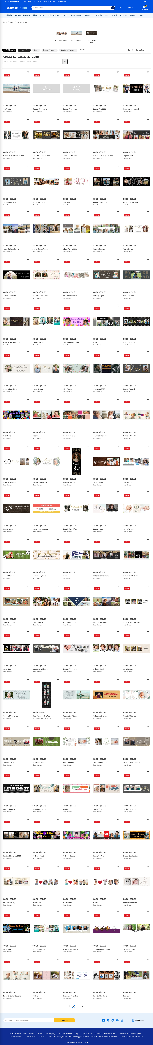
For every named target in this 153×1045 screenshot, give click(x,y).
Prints (42, 15)
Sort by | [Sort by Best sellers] (131, 50)
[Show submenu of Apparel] (117, 15)
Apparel (114, 15)
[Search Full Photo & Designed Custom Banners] (32, 61)
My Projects (37, 1)
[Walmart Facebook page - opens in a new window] (103, 1020)
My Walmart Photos (49, 1)
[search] (65, 61)
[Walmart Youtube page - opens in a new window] (117, 1020)
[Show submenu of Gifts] (109, 15)
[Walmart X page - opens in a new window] (108, 1020)
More (141, 15)
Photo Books (98, 15)
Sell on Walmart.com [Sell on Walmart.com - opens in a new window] (65, 1034)
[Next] (82, 1006)
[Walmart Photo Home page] (16, 8)
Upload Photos (61, 1)
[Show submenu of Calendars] (137, 15)
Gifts (106, 15)
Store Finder (28, 1)
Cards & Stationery (53, 15)
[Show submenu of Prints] (45, 15)
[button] (16, 72)
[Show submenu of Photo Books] (102, 15)
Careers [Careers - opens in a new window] (39, 1034)
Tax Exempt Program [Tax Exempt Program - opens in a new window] (133, 1034)
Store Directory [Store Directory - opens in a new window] (28, 1034)
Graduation (26, 15)
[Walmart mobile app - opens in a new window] (138, 1020)
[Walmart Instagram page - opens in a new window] (122, 1020)
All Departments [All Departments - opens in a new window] (15, 1034)
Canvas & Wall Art (76, 15)
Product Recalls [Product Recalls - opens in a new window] (109, 1034)
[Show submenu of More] (144, 15)
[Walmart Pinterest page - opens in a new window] (112, 1020)
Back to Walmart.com (12, 1)
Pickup (35, 15)
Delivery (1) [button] (24, 50)
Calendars (133, 15)
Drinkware (123, 15)
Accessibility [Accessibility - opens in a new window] (122, 1034)
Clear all (82, 50)
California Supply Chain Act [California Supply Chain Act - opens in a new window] (79, 1037)
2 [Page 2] (77, 1006)
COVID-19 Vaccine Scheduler (91, 1034)
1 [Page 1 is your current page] (73, 1006)
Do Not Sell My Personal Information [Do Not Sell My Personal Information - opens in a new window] (104, 1037)
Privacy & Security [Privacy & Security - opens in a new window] (45, 1037)
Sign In (144, 1)
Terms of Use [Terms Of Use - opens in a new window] (31, 1037)
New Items (17, 15)
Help (120, 8)
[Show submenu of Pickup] (37, 15)
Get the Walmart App (17, 1037)
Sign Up (64, 1020)
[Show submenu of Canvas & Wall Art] (82, 15)
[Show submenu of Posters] (68, 15)
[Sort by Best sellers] (143, 50)
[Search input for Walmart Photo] (71, 8)
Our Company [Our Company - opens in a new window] (50, 1034)
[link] (61, 35)
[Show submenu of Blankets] (91, 15)
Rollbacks (9, 15)
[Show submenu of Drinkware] (127, 15)
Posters (65, 15)
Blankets (87, 15)
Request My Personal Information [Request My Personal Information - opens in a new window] (131, 1037)
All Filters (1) (9, 50)
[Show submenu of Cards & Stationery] (60, 15)
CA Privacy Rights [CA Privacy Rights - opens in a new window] (60, 1037)
